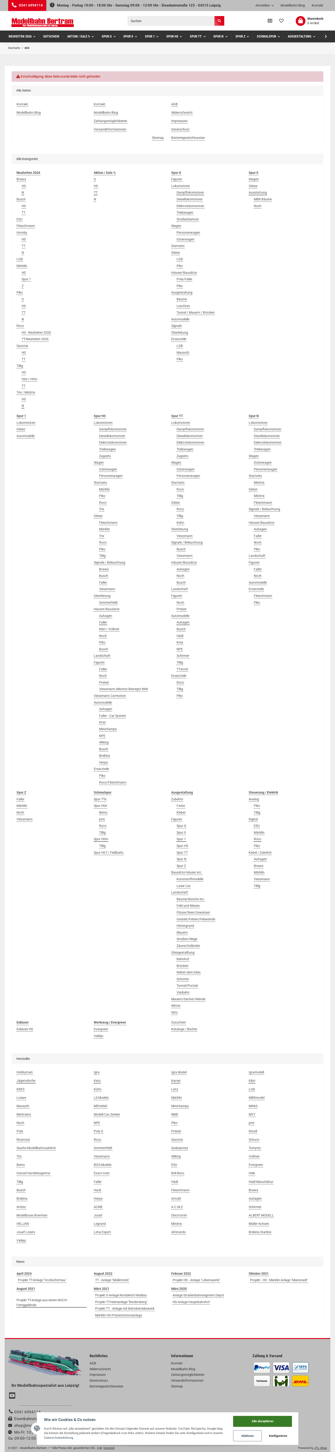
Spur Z (181, 866)
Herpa (103, 762)
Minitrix (259, 482)
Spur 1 (26, 279)
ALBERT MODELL (261, 1215)
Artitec (21, 1207)
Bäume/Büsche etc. (191, 899)
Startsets (177, 246)
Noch (257, 206)
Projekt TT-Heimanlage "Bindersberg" (121, 1302)
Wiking (104, 742)
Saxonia (22, 346)
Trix (101, 509)
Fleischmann (26, 226)
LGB (20, 259)
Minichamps (108, 729)
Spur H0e (100, 806)
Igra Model (179, 1072)
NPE (102, 736)
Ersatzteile (178, 339)
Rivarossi (23, 1139)
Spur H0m (101, 839)
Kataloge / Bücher (184, 1029)
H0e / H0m (29, 379)
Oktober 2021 (259, 1273)
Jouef (98, 1215)
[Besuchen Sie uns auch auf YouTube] (12, 1396)
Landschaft (102, 656)
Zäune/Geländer (188, 946)
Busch (21, 199)
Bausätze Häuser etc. (186, 872)
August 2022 (103, 1273)
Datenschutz (180, 129)
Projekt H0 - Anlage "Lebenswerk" (196, 1280)
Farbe (181, 806)
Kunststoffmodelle (190, 879)
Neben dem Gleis (189, 972)
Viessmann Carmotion (110, 696)
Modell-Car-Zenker (107, 1114)
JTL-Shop (320, 1448)
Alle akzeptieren (262, 1421)
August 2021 (26, 1289)
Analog (254, 799)
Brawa (21, 179)
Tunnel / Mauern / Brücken (196, 312)
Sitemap (158, 138)
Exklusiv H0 (25, 1029)
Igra (97, 1072)
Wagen (176, 226)
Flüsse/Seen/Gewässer (193, 912)
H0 (24, 186)
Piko (20, 292)
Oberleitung (179, 332)
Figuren (176, 179)
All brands (178, 1232)
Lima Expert (102, 1232)
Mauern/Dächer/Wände (188, 999)
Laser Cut (184, 886)
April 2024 (24, 1273)
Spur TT (182, 852)
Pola (20, 1131)
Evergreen (101, 1029)
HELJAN (23, 1224)
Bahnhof (183, 959)
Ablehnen (247, 1436)
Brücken (182, 966)
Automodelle (180, 319)
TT (23, 212)
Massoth (183, 352)
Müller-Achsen (259, 1224)
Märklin (22, 266)
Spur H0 (182, 846)
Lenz (174, 1089)
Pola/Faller (184, 279)
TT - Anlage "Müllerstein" (112, 1280)
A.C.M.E (177, 1207)
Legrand (100, 1224)
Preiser (104, 682)
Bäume (182, 299)
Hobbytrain (25, 1072)
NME (174, 1114)
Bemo (103, 812)
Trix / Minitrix (26, 392)
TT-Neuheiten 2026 (35, 339)
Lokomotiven (180, 186)
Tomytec (255, 1148)
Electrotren (179, 1215)
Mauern (182, 932)
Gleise (175, 252)
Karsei (175, 1080)
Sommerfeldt (108, 602)
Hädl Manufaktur (261, 1182)
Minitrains (24, 1114)
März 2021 (101, 1289)
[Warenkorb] (309, 21)
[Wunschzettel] (281, 21)
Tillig (20, 366)
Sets (174, 1012)
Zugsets (105, 456)
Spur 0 (181, 832)
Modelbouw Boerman (32, 1215)
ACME (98, 1207)
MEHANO (100, 1106)
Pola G (98, 1131)
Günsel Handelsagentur (33, 1173)
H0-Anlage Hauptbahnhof (191, 1302)
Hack (97, 1190)
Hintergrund (185, 926)
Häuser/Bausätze (184, 272)
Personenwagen (188, 232)
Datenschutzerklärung (58, 1437)
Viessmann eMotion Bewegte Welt (123, 689)
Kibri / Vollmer (109, 629)
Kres (102, 722)
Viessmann (107, 589)
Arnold (176, 1198)
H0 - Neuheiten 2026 (36, 332)
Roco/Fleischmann (112, 782)
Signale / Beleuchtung (109, 562)
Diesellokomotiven (190, 199)
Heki (252, 1173)
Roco (20, 326)
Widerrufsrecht (182, 112)
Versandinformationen (110, 129)
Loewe (21, 1097)
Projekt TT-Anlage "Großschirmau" (42, 1280)
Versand (108, 1448)
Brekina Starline (260, 1232)
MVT (252, 1114)
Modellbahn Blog (293, 5)
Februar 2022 (181, 1273)
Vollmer (254, 1156)
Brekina (104, 755)
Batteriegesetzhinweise (188, 138)
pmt (102, 819)
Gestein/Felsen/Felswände (196, 919)
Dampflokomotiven (190, 192)
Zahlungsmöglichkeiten (110, 121)
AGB (174, 104)
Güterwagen (185, 239)
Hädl (180, 636)
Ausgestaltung (181, 292)
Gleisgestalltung (182, 952)
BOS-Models (102, 1165)
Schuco (254, 1139)
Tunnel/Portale (187, 985)
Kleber (181, 812)
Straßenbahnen (188, 219)
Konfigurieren (278, 1436)
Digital (253, 819)
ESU (19, 219)
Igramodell (256, 1072)
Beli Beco (177, 1173)
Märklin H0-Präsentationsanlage (118, 1315)
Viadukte (183, 992)
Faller (103, 582)
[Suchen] (171, 21)
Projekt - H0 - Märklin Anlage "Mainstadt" (279, 1280)
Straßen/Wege (187, 939)
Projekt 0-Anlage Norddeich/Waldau (121, 1295)
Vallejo (98, 1036)
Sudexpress (179, 1148)
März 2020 (179, 1289)
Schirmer (183, 656)
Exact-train (102, 1173)
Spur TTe (100, 799)
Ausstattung (258, 192)
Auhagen (105, 616)
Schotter (183, 979)
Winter (176, 1005)
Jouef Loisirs (26, 1232)
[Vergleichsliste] (270, 21)
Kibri (252, 1080)
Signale (176, 326)
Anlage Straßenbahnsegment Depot (198, 1295)
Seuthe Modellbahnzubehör (36, 1148)
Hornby (22, 232)
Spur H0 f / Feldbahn (109, 852)
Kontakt (317, 5)
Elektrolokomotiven (190, 206)
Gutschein (178, 1022)
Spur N (181, 859)
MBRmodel (257, 1097)
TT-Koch (182, 669)
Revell (253, 1131)
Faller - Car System (112, 716)
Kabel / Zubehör (260, 852)
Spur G (181, 826)
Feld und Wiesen (188, 906)
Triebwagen (185, 212)
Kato (97, 1080)
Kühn (180, 522)
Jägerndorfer (26, 1080)
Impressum (179, 121)
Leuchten (183, 306)
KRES (20, 1089)
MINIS (253, 1106)
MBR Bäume (263, 199)
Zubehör (177, 799)
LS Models (101, 1097)
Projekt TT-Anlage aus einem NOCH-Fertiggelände (42, 1302)
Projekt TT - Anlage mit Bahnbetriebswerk (124, 1308)
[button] (264, 5)
